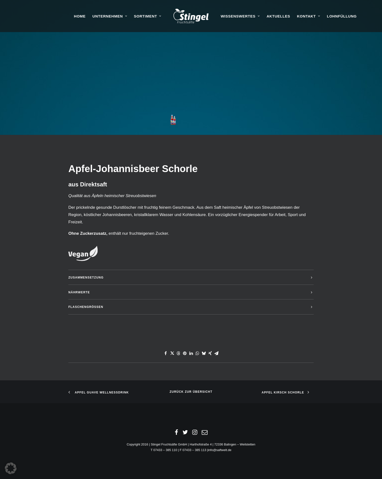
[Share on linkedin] (191, 353)
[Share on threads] (178, 353)
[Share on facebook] (166, 353)
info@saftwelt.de (219, 450)
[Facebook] (176, 433)
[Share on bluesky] (204, 353)
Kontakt (308, 16)
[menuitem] (80, 16)
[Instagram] (194, 433)
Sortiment (147, 16)
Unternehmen (109, 16)
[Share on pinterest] (185, 353)
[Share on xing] (210, 353)
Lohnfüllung (341, 16)
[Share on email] (216, 353)
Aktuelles (278, 16)
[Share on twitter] (172, 353)
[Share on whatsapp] (197, 353)
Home (80, 16)
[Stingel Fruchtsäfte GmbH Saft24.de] (191, 16)
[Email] (205, 433)
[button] (10, 468)
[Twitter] (185, 433)
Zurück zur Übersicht (191, 391)
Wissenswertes (240, 16)
